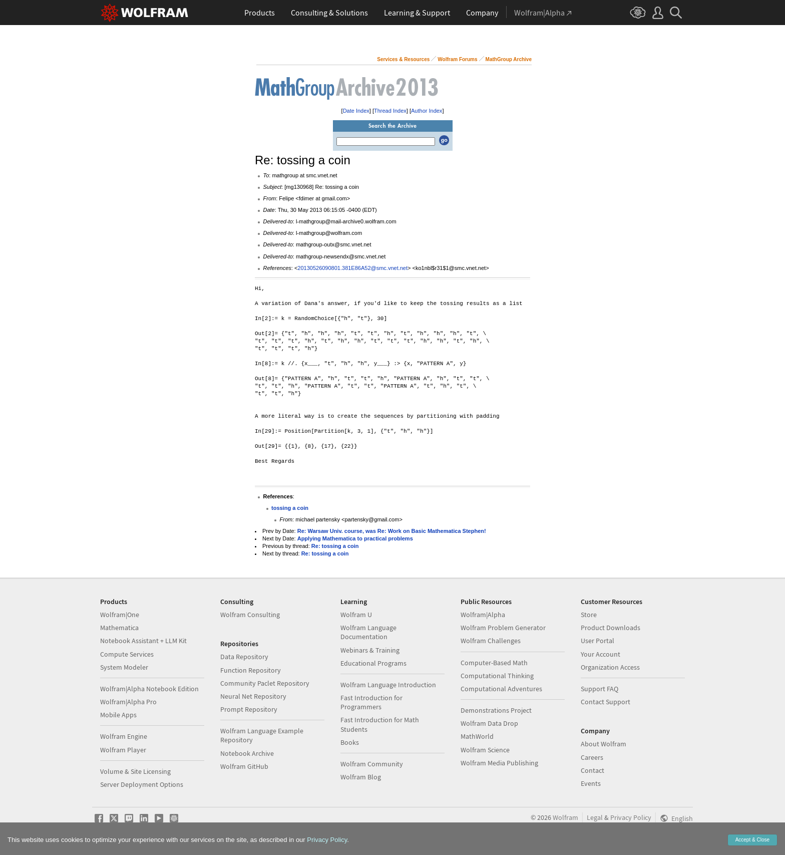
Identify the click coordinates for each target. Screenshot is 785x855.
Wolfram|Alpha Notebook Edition (149, 688)
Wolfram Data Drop (489, 723)
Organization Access (610, 667)
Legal (595, 817)
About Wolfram (603, 743)
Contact (592, 770)
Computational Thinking (497, 675)
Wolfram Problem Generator (503, 627)
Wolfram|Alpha (483, 614)
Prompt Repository (248, 709)
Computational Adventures (501, 688)
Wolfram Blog (360, 776)
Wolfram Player (123, 749)
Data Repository (244, 656)
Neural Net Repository (253, 696)
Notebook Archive (247, 753)
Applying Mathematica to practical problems (355, 538)
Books (349, 742)
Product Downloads (610, 627)
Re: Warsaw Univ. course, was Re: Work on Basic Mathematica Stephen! (391, 531)
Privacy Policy (630, 817)
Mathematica (119, 627)
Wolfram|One (119, 614)
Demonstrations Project (496, 710)
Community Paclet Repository (264, 683)
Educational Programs (373, 663)
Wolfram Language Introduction (388, 684)
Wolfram (565, 817)
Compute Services (127, 654)
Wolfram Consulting (250, 614)
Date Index (356, 111)
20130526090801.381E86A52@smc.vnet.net (352, 268)
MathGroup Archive (509, 59)
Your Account (600, 654)
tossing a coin (289, 508)
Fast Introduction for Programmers (371, 702)
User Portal (597, 640)
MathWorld (477, 736)
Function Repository (250, 670)
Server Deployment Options (141, 784)
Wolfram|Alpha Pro (128, 701)
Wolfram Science (485, 749)
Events (591, 783)
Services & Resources (403, 59)
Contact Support (605, 701)
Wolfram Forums (457, 59)
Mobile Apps (118, 714)
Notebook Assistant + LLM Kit (143, 640)
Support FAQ (599, 688)
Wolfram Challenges (491, 640)
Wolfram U (356, 614)
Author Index (426, 111)
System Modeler (124, 667)
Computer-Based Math (494, 662)
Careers (592, 757)
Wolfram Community (371, 763)
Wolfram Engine (123, 736)
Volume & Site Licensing (135, 771)
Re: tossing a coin (335, 546)
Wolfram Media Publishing (499, 762)
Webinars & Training (370, 650)
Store (589, 614)
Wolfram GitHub (244, 766)
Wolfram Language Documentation (368, 632)
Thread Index (390, 111)
